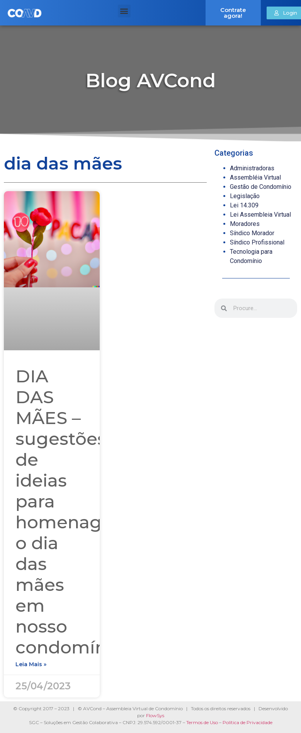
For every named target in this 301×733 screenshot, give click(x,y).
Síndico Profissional (257, 242)
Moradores (245, 223)
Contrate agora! (233, 12)
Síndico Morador (252, 233)
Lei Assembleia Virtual (260, 214)
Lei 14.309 (244, 205)
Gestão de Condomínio (260, 186)
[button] (124, 11)
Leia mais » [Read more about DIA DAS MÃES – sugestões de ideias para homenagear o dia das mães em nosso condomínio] (30, 664)
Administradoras (252, 168)
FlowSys (155, 715)
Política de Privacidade (247, 722)
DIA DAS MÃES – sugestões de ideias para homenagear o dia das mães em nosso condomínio (72, 511)
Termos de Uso (202, 722)
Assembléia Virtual (255, 177)
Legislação (245, 196)
